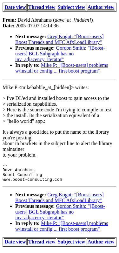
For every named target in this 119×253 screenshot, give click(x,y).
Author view (101, 7)
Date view (15, 7)
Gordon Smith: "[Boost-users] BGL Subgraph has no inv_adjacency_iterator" (60, 53)
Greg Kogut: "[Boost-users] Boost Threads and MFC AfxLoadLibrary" (59, 39)
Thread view (41, 7)
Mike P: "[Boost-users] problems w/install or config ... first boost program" (61, 68)
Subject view (71, 7)
